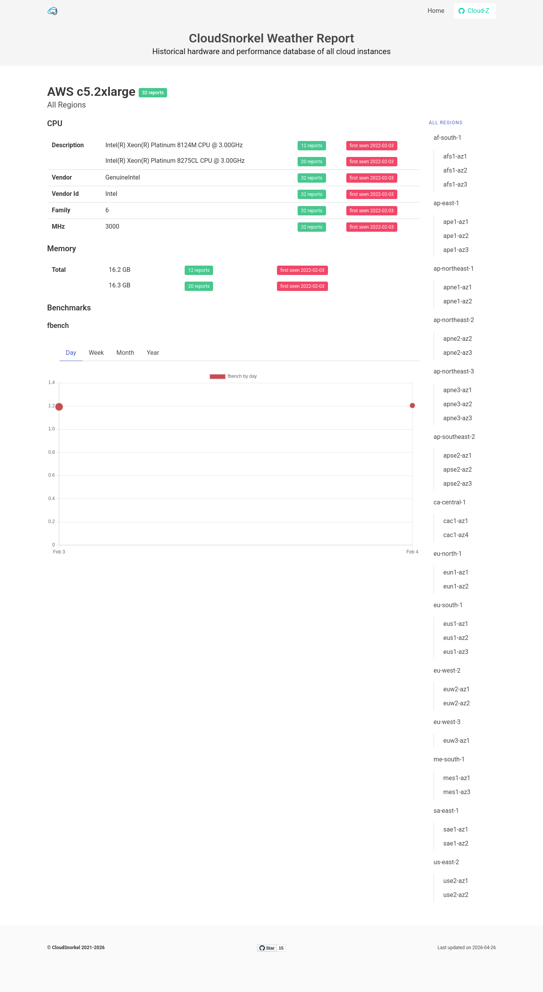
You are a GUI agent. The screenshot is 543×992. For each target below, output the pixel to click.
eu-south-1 (448, 605)
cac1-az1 (456, 521)
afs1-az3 (455, 184)
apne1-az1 (457, 287)
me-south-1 (449, 759)
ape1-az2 (456, 236)
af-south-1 (448, 137)
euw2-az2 (456, 703)
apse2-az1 (457, 455)
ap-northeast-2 (454, 320)
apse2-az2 (457, 469)
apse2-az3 (457, 483)
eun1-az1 (456, 572)
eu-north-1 (448, 553)
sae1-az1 (456, 829)
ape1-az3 (456, 250)
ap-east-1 (446, 203)
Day (71, 352)
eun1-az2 (456, 586)
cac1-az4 (456, 535)
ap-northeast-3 (454, 371)
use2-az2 (456, 895)
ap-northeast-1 (454, 268)
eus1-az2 (456, 637)
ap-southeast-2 (454, 436)
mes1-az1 (457, 778)
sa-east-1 (446, 810)
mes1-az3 (457, 792)
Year (153, 352)
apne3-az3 (457, 418)
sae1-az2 (456, 843)
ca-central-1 (450, 502)
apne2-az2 (457, 338)
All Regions (446, 122)
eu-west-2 (447, 670)
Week (96, 352)
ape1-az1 (456, 222)
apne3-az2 (457, 404)
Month (125, 352)
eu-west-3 (447, 722)
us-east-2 (446, 862)
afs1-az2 (455, 170)
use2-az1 (456, 881)
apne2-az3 (457, 352)
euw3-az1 (456, 740)
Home (436, 10)
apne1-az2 (457, 301)
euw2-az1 (456, 689)
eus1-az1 (456, 623)
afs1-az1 (455, 156)
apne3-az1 (457, 390)
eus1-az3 (456, 651)
